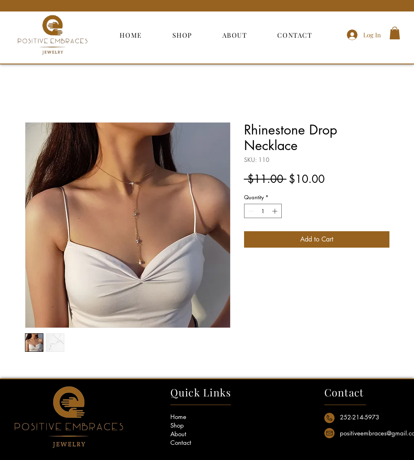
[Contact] (192, 442)
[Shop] (192, 425)
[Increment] (276, 211)
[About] (192, 434)
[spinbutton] (263, 211)
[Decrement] (250, 211)
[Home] (192, 416)
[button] (394, 33)
